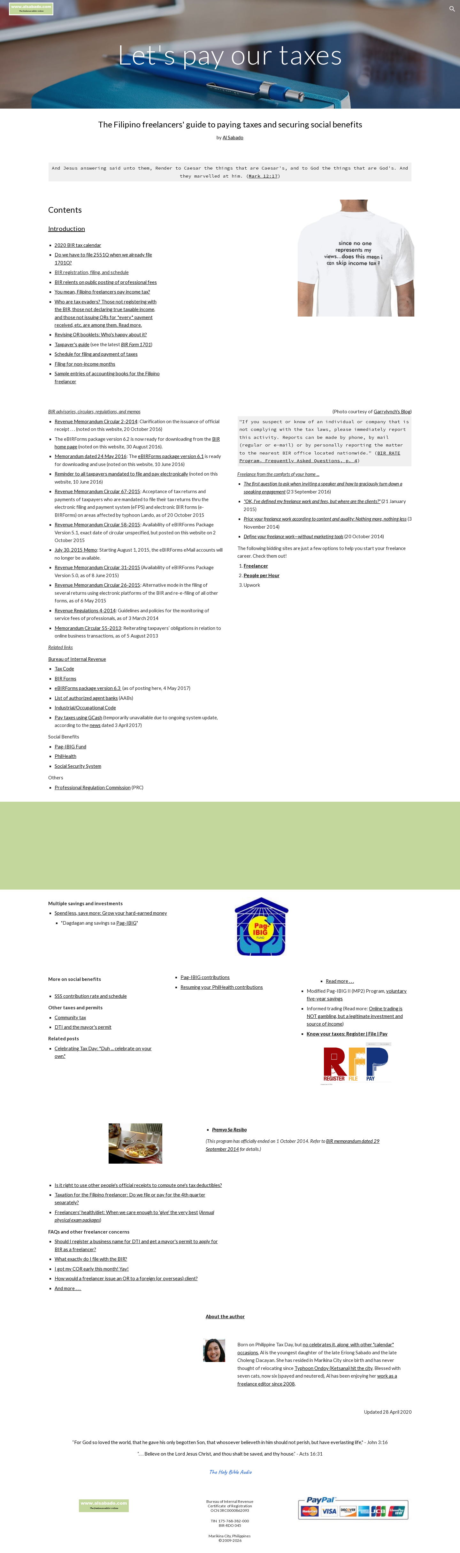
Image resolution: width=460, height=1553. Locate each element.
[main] (230, 54)
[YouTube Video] (277, 845)
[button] (452, 9)
